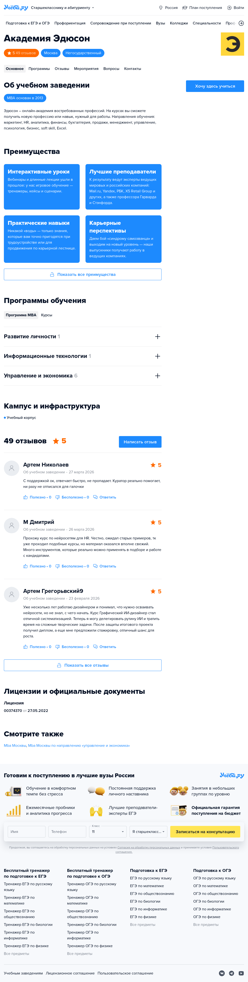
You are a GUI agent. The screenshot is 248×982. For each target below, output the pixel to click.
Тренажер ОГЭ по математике (83, 900)
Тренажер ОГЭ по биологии (91, 924)
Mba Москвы (15, 745)
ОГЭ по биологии (208, 901)
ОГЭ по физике (206, 916)
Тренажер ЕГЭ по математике (19, 900)
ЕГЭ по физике (143, 916)
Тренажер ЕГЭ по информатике (19, 935)
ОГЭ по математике (210, 886)
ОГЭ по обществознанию (215, 893)
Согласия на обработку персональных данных (148, 847)
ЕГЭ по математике (147, 886)
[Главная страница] (16, 8)
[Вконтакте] (222, 973)
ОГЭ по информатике (212, 909)
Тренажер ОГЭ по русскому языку (91, 887)
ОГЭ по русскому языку (214, 878)
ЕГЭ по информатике (148, 909)
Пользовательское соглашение (125, 973)
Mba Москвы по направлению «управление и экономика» (79, 745)
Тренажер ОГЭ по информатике (83, 935)
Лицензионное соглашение (70, 973)
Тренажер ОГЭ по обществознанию (83, 914)
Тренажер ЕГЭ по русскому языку (28, 887)
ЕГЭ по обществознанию (152, 893)
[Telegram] (231, 973)
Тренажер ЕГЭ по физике (26, 946)
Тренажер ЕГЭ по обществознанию (19, 914)
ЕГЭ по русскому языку (151, 878)
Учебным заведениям (23, 973)
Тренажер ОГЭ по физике (90, 946)
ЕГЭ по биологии (145, 901)
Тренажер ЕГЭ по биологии (28, 924)
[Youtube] (241, 973)
